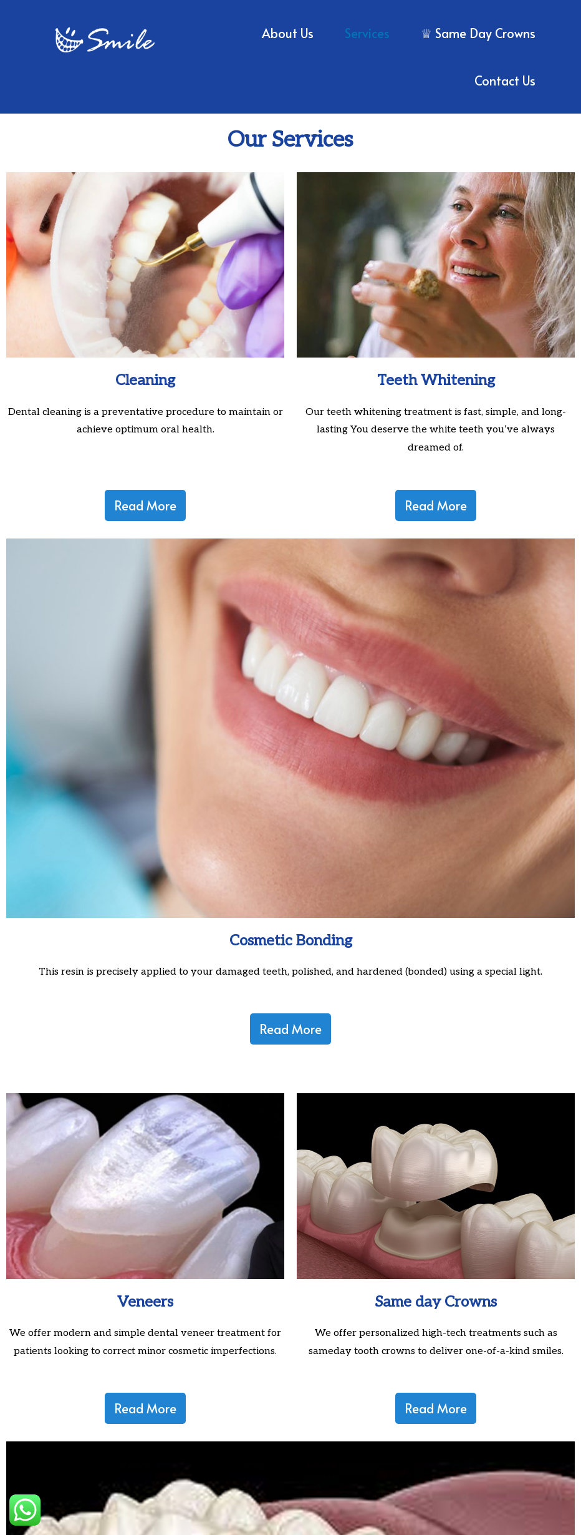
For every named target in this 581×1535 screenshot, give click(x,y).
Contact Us (504, 80)
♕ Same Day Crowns (478, 33)
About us (288, 33)
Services (367, 33)
